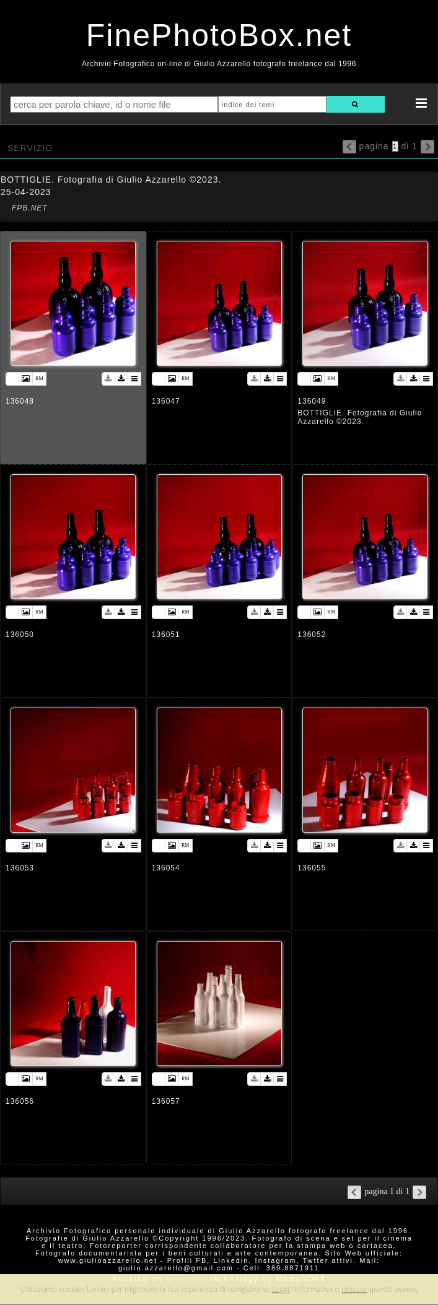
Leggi (280, 1289)
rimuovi (354, 1289)
